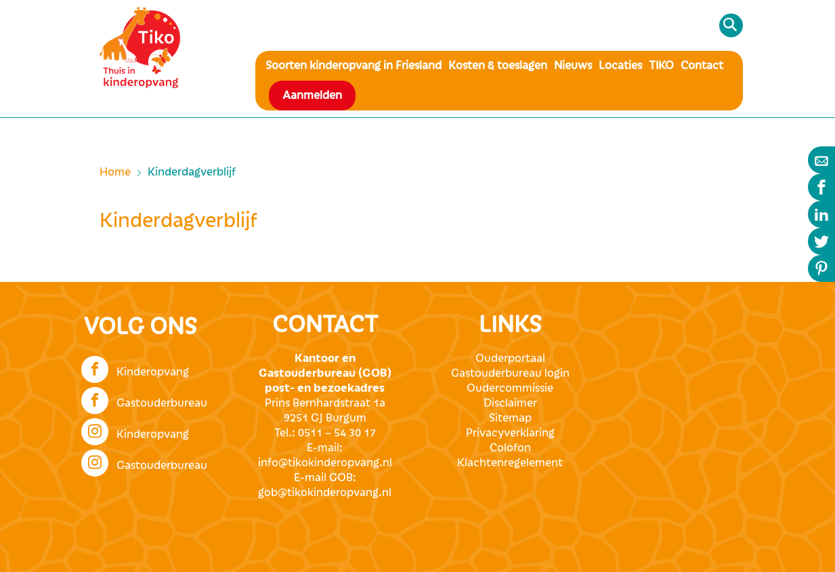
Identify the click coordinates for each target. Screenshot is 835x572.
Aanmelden (312, 95)
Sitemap (510, 418)
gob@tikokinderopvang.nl (324, 493)
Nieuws (573, 66)
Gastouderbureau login (510, 373)
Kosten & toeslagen (497, 66)
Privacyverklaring (510, 433)
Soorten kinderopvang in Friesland (353, 66)
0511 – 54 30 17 (337, 433)
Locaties (620, 66)
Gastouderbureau (144, 399)
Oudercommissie (510, 388)
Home (115, 172)
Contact (702, 66)
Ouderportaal (510, 358)
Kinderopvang (135, 368)
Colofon (510, 448)
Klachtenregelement (510, 463)
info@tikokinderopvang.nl (325, 463)
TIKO (661, 66)
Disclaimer (510, 403)
